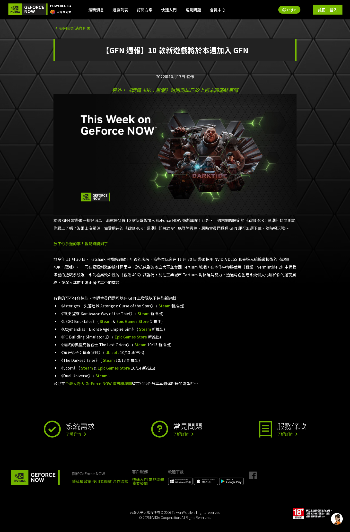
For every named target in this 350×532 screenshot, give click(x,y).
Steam (164, 306)
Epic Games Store (132, 321)
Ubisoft (112, 352)
